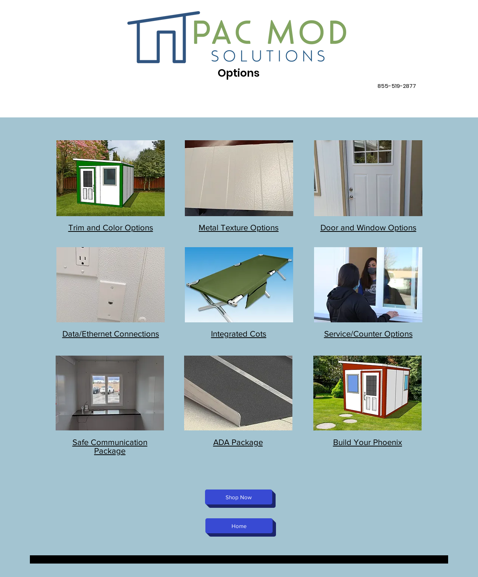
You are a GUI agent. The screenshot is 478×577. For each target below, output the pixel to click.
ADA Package (238, 442)
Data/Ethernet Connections (110, 333)
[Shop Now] (238, 496)
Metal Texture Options (239, 227)
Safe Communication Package (110, 446)
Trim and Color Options (110, 227)
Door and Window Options (368, 227)
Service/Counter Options (368, 333)
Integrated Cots (238, 333)
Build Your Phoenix (367, 442)
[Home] (239, 525)
